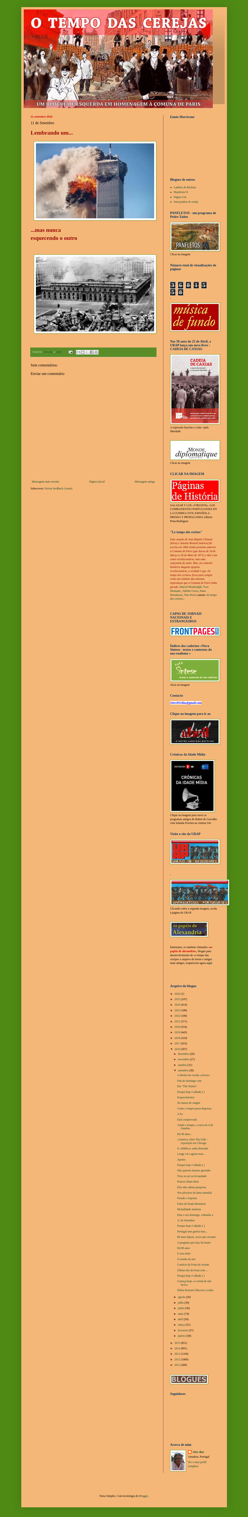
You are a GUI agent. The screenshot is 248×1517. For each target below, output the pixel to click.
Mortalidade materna (189, 1209)
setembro (183, 1070)
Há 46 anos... (184, 1134)
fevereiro (183, 1330)
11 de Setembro (186, 1220)
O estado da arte (186, 1259)
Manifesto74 (181, 192)
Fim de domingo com (189, 1080)
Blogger (143, 1496)
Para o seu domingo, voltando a (195, 1215)
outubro (182, 1065)
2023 (177, 1010)
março (182, 1324)
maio (181, 1313)
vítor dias (198, 1452)
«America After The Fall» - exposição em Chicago (192, 1141)
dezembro (184, 1053)
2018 (177, 1038)
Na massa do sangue (188, 1102)
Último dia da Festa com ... (192, 1270)
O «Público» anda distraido (192, 1148)
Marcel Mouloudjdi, (191, 587)
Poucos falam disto (188, 1181)
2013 (177, 1353)
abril (181, 1319)
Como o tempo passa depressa (194, 1108)
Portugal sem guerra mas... (192, 1231)
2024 (177, 1004)
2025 (177, 999)
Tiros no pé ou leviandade (191, 1176)
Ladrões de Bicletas (185, 187)
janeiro (182, 1335)
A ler (180, 1114)
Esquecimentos (185, 1097)
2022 (177, 1015)
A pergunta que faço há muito (194, 1242)
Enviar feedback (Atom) (58, 488)
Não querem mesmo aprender (194, 1170)
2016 (177, 1049)
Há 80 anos (183, 1248)
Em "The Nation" (187, 1086)
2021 (177, 1021)
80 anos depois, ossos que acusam (196, 1237)
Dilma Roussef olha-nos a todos (195, 1290)
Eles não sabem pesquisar (191, 1187)
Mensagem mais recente (45, 481)
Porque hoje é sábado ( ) (190, 1092)
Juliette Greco (190, 591)
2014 (177, 1348)
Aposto (181, 1159)
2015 (177, 1343)
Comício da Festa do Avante (193, 1264)
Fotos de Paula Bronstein (191, 1203)
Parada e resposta (187, 1198)
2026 (177, 993)
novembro (184, 1059)
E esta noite (183, 1253)
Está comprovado (187, 1119)
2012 (177, 1359)
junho (181, 1308)
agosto (182, 1297)
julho (181, 1302)
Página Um (180, 197)
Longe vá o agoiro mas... (191, 1154)
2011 (177, 1365)
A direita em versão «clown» (193, 1075)
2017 (177, 1043)
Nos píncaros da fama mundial (194, 1192)
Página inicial (97, 481)
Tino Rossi (190, 595)
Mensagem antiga (145, 481)
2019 (177, 1032)
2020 (177, 1027)
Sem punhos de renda (186, 201)
